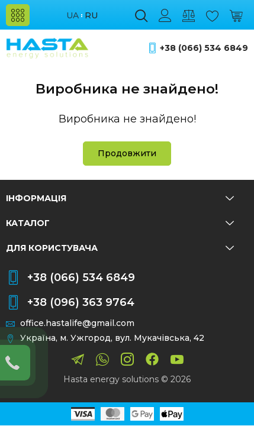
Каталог (120, 223)
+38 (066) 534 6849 (204, 48)
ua (72, 15)
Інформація (120, 198)
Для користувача (120, 248)
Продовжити (127, 153)
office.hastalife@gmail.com (77, 323)
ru (91, 15)
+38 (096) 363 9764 (80, 302)
